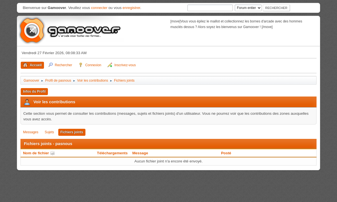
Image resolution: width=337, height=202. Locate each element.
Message (140, 153)
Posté (226, 153)
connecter (99, 8)
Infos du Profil (34, 91)
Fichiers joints (72, 132)
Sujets (49, 132)
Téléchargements (112, 153)
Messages (30, 132)
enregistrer (131, 8)
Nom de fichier (39, 153)
